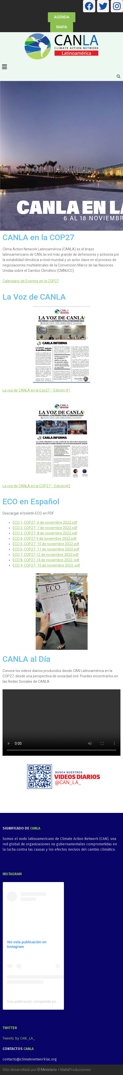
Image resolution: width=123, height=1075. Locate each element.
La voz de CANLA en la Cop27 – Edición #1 (36, 390)
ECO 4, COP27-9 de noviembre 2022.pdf (45, 538)
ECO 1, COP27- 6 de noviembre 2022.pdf (45, 522)
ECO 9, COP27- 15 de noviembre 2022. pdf (46, 565)
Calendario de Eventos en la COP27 (31, 281)
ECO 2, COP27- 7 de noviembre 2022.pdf (45, 528)
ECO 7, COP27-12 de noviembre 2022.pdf (46, 555)
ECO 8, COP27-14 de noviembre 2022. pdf (46, 560)
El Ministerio (47, 1070)
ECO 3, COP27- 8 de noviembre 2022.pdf (45, 533)
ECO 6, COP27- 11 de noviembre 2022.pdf (46, 549)
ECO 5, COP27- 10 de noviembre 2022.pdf (46, 544)
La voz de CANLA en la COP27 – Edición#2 (36, 486)
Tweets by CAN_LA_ (19, 1038)
